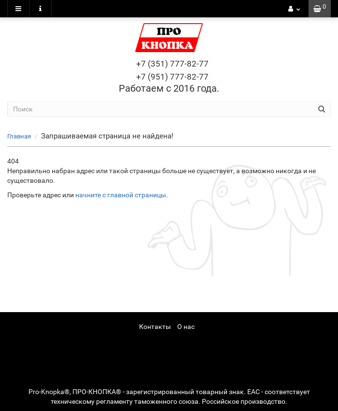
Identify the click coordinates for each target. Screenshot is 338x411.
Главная (19, 136)
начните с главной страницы (120, 195)
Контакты (155, 326)
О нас (186, 326)
